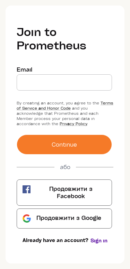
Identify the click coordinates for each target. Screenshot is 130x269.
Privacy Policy (73, 123)
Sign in (98, 240)
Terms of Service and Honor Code (65, 105)
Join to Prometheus (51, 38)
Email (24, 69)
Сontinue (64, 144)
